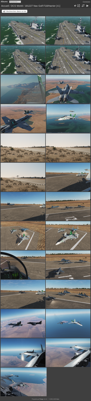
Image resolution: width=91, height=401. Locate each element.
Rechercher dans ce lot (16, 11)
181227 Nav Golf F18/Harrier (40, 6)
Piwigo (41, 399)
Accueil (5, 6)
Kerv (58, 399)
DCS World (17, 6)
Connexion (86, 2)
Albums (4, 2)
